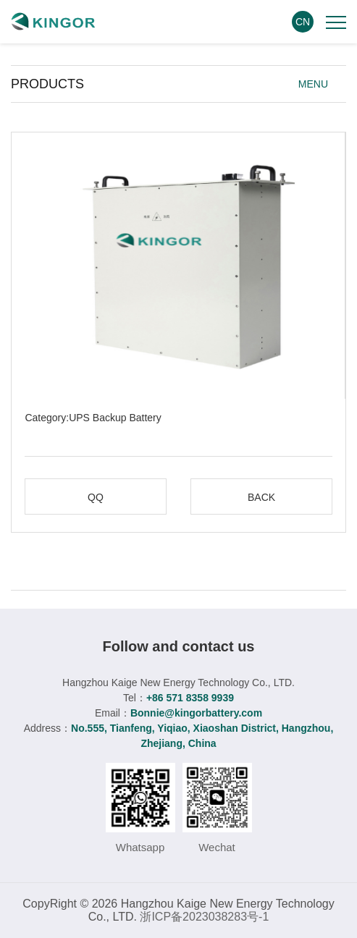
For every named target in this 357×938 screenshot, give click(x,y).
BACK (261, 497)
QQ (96, 497)
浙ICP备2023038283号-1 (204, 916)
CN (302, 22)
